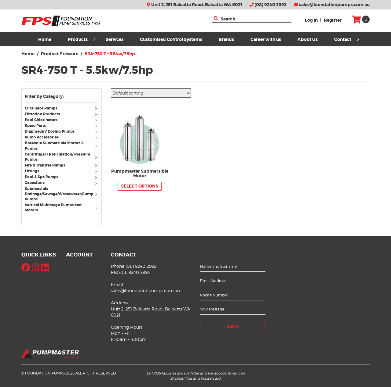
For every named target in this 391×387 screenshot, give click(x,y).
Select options (139, 186)
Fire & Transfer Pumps (45, 165)
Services (114, 39)
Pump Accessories (42, 137)
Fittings (32, 171)
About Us (308, 39)
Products (81, 39)
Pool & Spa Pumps (41, 176)
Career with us (265, 39)
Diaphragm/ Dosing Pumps (50, 131)
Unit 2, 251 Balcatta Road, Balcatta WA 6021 (194, 4)
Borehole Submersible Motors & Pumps (54, 146)
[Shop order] (151, 93)
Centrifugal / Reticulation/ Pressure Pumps (57, 157)
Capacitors (35, 182)
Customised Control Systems (171, 39)
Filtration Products (42, 114)
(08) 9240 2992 (268, 4)
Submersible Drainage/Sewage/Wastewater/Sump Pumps (59, 194)
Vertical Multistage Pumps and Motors (53, 207)
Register (333, 20)
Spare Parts (35, 125)
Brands (226, 39)
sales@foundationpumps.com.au (332, 4)
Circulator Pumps (41, 108)
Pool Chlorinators (41, 119)
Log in (311, 20)
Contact (346, 39)
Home (44, 39)
